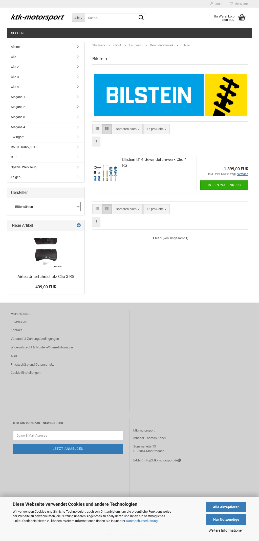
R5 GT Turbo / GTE (24, 147)
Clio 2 (15, 67)
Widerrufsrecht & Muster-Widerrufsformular (42, 347)
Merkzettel (239, 4)
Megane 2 (18, 107)
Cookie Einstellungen (25, 373)
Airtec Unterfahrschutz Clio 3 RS (45, 276)
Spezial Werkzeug (23, 167)
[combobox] (128, 129)
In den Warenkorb (224, 185)
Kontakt (16, 330)
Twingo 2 (17, 137)
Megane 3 (18, 117)
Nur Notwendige (226, 519)
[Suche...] (78, 17)
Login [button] (216, 4)
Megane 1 (18, 97)
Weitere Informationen (226, 530)
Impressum (19, 321)
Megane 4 (18, 127)
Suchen (17, 33)
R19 (13, 157)
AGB (14, 356)
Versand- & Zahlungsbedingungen (35, 339)
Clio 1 (15, 57)
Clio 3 (15, 77)
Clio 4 (15, 87)
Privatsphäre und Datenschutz (32, 364)
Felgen (15, 177)
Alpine (15, 47)
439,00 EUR (45, 287)
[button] (97, 129)
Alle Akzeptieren (226, 507)
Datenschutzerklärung (142, 521)
